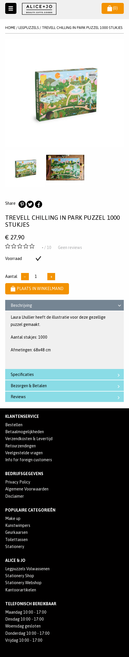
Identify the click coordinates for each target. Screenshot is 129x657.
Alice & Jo (15, 560)
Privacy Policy (17, 482)
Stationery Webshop (23, 582)
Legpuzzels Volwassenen (27, 568)
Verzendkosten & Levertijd (29, 438)
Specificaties (66, 374)
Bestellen (14, 424)
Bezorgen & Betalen (66, 386)
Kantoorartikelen (20, 590)
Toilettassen (16, 539)
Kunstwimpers (17, 525)
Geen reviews (70, 247)
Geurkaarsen (16, 532)
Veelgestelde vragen (24, 453)
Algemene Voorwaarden (26, 489)
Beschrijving (67, 306)
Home (10, 27)
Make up (12, 518)
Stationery (14, 546)
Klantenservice (22, 416)
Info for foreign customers (28, 459)
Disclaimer (14, 496)
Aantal (11, 276)
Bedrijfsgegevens (24, 473)
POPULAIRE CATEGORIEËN (30, 510)
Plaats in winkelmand (37, 288)
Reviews (66, 397)
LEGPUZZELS (28, 27)
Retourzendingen (20, 446)
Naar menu (10, 8)
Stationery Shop (19, 575)
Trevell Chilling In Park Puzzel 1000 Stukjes (82, 27)
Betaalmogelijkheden (24, 431)
